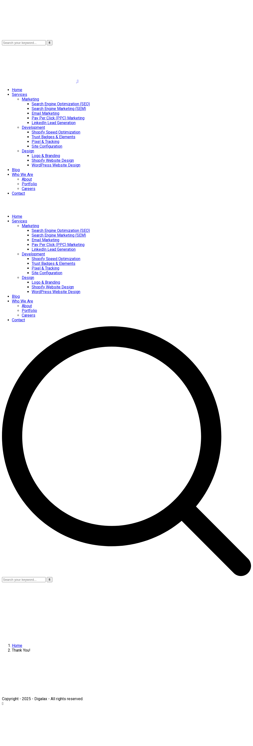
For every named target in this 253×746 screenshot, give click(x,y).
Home (17, 645)
